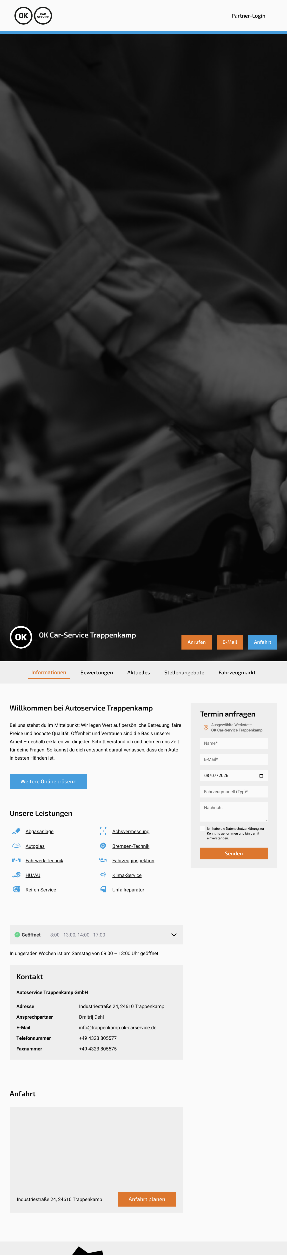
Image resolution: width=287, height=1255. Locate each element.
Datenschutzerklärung (242, 829)
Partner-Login (248, 16)
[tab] (49, 672)
